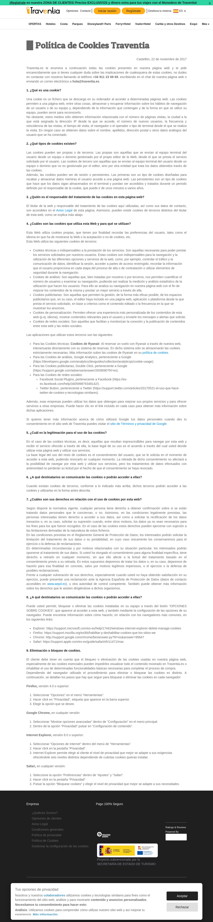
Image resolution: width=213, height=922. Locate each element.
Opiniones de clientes (47, 818)
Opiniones (72, 10)
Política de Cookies (45, 840)
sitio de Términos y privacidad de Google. (138, 424)
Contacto (85, 10)
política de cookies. (155, 352)
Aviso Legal (64, 210)
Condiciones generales (47, 829)
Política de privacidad (46, 835)
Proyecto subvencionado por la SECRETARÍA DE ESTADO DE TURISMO (127, 855)
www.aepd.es (56, 584)
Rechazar (182, 905)
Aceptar (182, 894)
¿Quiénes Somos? (45, 813)
